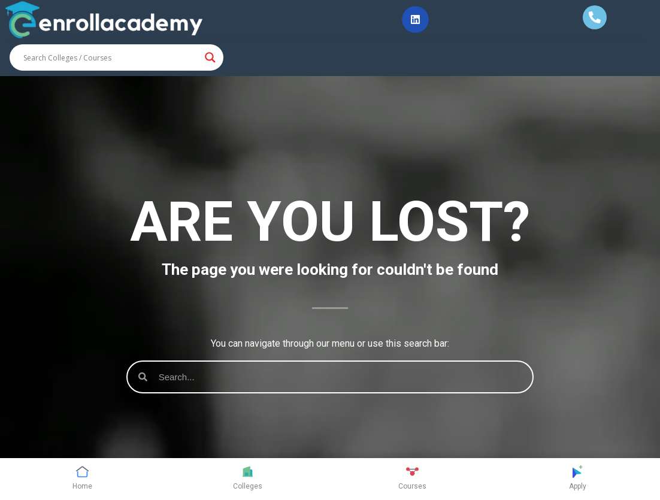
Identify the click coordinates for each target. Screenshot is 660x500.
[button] (415, 19)
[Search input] (111, 57)
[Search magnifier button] (210, 57)
